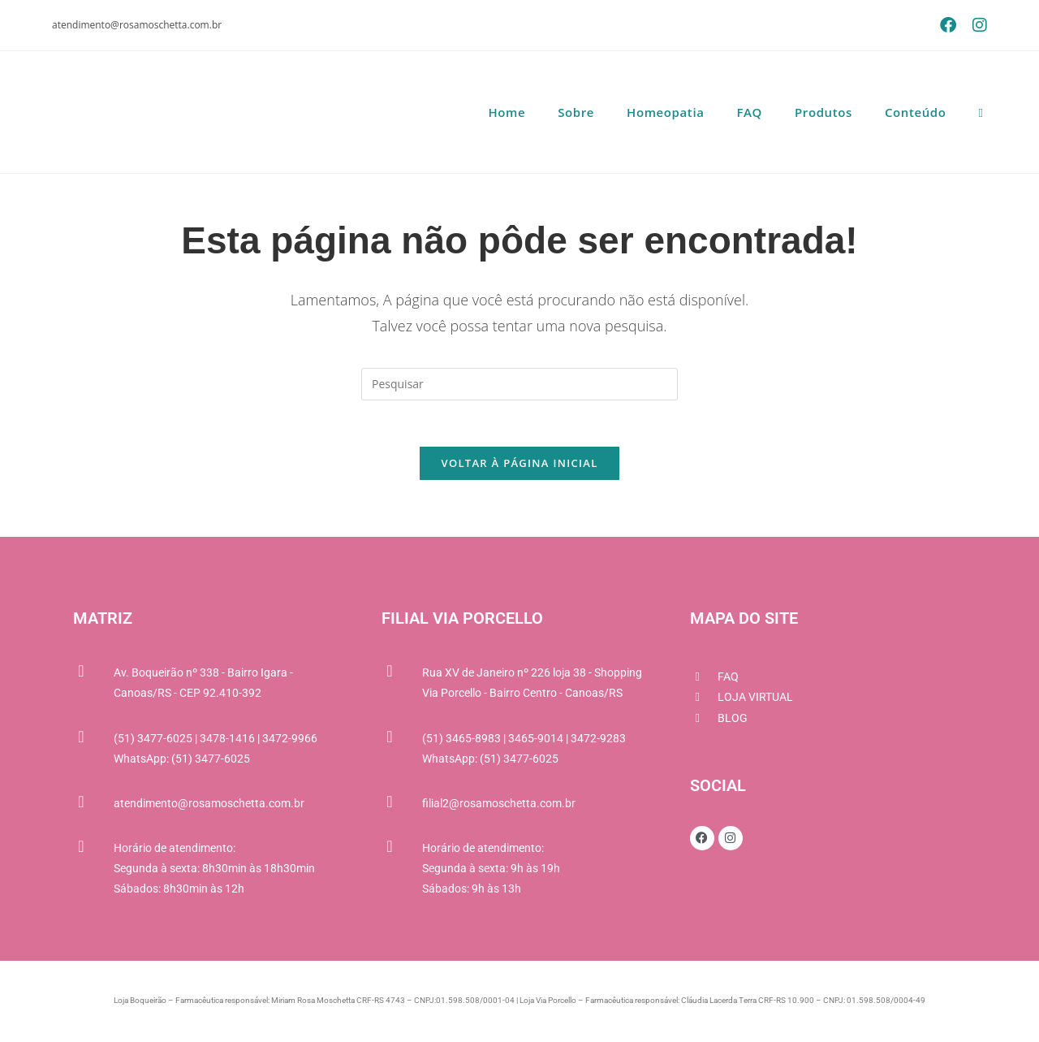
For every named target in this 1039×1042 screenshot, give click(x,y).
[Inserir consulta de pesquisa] (519, 384)
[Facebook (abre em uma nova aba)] (948, 25)
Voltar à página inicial (519, 465)
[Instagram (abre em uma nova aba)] (975, 25)
